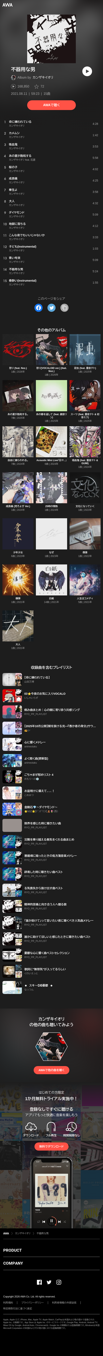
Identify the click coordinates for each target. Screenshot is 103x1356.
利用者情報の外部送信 (64, 1302)
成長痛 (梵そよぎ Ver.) (18, 506)
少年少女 (18, 552)
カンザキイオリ (43, 77)
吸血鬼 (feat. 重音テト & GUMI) (85, 462)
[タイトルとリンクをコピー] (64, 308)
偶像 (85, 552)
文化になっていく (85, 506)
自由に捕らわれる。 (18, 460)
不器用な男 (42, 1233)
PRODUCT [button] (12, 1250)
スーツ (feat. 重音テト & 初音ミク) (85, 416)
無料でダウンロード (51, 1146)
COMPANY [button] (13, 1263)
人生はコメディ (85, 598)
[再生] (87, 71)
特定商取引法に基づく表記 (17, 1308)
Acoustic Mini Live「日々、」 (51, 460)
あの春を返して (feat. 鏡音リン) (51, 416)
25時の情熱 (51, 506)
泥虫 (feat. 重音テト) (85, 368)
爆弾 (18, 598)
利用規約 (8, 1302)
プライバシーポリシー (32, 1302)
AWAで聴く (51, 105)
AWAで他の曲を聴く (51, 1070)
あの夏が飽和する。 (18, 414)
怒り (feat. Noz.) (18, 368)
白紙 (51, 598)
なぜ (51, 552)
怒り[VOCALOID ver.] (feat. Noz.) (51, 370)
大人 (18, 644)
